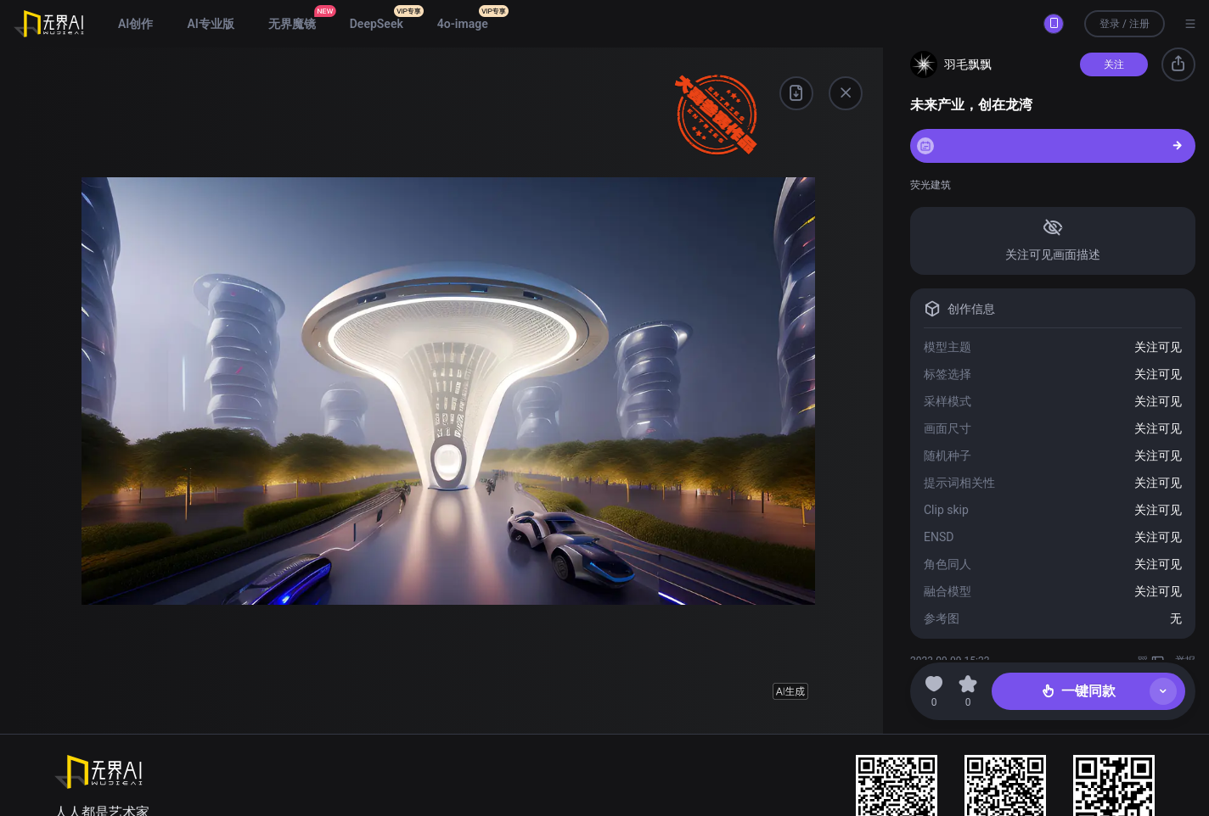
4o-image (462, 24)
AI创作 (135, 24)
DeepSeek (376, 24)
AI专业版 (210, 24)
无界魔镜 (292, 24)
